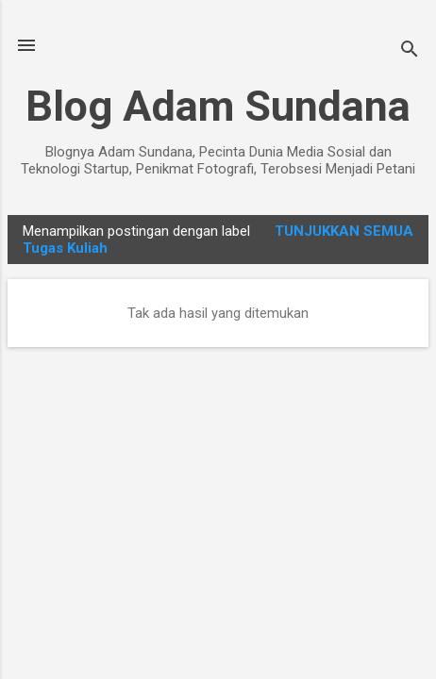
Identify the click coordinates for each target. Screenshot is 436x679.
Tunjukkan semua (344, 231)
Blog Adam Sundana (218, 106)
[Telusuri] (409, 51)
